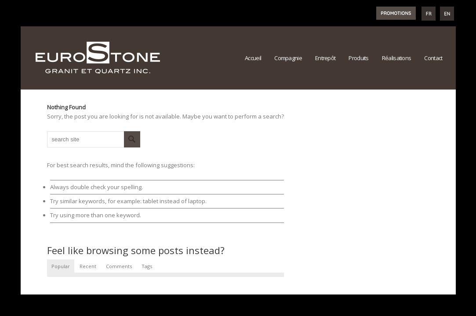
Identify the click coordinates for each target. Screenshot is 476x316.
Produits (358, 58)
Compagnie (288, 58)
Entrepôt (325, 58)
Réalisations (396, 58)
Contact (433, 58)
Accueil (253, 58)
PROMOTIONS (396, 13)
